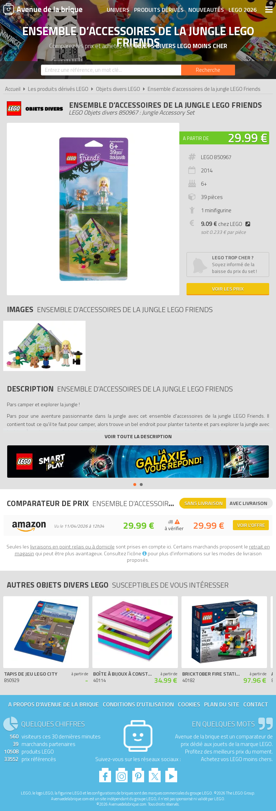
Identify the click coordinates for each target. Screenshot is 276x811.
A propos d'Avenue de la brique (53, 704)
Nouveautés (206, 9)
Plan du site (221, 704)
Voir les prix (228, 288)
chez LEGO (227, 224)
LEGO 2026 (243, 9)
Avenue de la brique (42, 9)
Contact (255, 704)
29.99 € (247, 137)
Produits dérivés (159, 9)
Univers (118, 9)
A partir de (196, 138)
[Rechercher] (208, 70)
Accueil (12, 89)
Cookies (189, 704)
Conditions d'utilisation (138, 704)
